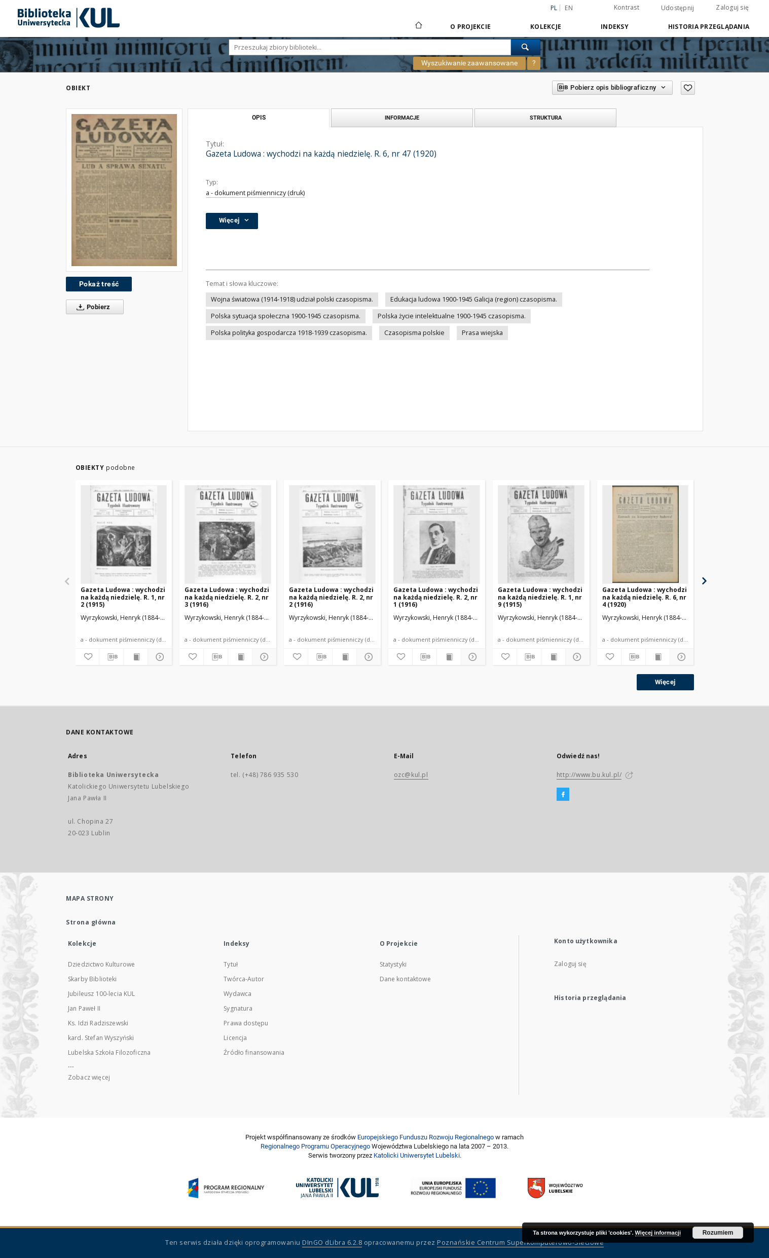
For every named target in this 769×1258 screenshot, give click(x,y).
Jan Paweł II (84, 1008)
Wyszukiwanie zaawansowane (469, 63)
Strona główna (91, 922)
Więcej (665, 682)
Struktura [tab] (546, 117)
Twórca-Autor (244, 979)
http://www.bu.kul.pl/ (589, 774)
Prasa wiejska (482, 332)
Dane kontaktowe (405, 979)
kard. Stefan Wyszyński (101, 1037)
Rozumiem (718, 1232)
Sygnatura (238, 1008)
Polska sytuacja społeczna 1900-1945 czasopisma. (285, 316)
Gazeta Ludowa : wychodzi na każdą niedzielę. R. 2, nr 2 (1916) (331, 596)
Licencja (235, 1037)
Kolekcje (545, 26)
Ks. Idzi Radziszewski (98, 1023)
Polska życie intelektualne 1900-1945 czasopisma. (452, 316)
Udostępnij (677, 8)
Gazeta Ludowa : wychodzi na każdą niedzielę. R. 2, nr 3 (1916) (227, 596)
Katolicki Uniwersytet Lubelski (417, 1155)
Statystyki (393, 964)
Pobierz (91, 307)
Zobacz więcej (89, 1077)
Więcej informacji (658, 1233)
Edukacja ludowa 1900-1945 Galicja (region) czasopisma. (473, 299)
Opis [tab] (259, 117)
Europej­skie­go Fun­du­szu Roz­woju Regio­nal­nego (425, 1137)
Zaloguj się (732, 7)
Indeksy (615, 26)
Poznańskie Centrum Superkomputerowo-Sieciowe (520, 1242)
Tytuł (231, 964)
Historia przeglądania (708, 26)
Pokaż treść (99, 284)
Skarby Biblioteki (92, 979)
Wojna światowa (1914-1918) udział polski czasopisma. (292, 299)
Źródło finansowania (254, 1052)
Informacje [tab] (402, 117)
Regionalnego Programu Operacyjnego (315, 1146)
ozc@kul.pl (411, 774)
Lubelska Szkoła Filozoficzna (109, 1052)
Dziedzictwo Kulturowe (101, 964)
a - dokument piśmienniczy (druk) (255, 193)
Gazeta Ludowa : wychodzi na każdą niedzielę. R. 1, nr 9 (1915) (540, 596)
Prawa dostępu (246, 1023)
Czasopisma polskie (414, 332)
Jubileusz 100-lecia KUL (101, 993)
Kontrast (626, 7)
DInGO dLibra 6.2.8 (332, 1242)
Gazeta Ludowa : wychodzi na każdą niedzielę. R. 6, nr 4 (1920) (644, 596)
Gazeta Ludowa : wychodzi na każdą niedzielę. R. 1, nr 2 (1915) (123, 596)
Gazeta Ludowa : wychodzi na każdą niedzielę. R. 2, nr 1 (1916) (435, 596)
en (569, 8)
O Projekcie (470, 26)
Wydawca (237, 993)
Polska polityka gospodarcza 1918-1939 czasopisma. (289, 332)
